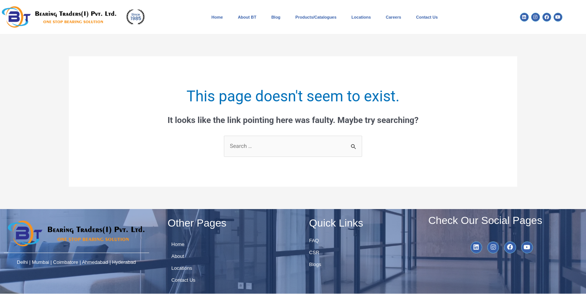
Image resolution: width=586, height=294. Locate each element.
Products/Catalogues (315, 17)
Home (217, 17)
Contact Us (427, 17)
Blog (275, 17)
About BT (247, 17)
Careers (393, 17)
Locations (361, 17)
